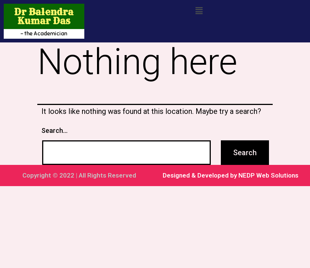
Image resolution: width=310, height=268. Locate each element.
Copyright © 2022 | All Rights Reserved (79, 175)
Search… (54, 130)
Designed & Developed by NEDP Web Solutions (230, 175)
